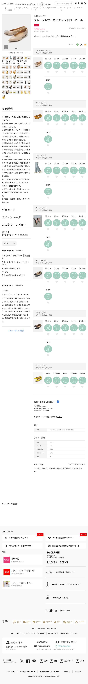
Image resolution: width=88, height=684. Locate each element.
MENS (24, 4)
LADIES (18, 4)
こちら (51, 408)
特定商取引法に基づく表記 (49, 671)
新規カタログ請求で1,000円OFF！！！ (63, 546)
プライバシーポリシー (27, 671)
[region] (44, 3)
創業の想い (41, 633)
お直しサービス (37, 622)
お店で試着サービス (79, 622)
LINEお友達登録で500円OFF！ (67, 537)
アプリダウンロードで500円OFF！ (19, 546)
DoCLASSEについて (17, 633)
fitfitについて (30, 633)
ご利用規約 (10, 671)
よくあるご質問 (53, 633)
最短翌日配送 (26, 622)
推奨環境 (67, 671)
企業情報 (78, 671)
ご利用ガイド (5, 622)
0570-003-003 (64, 646)
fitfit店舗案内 (51, 628)
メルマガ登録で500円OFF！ (23, 537)
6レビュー (24, 234)
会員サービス (57, 622)
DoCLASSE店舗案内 (38, 628)
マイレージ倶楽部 (67, 622)
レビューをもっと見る (16, 330)
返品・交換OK (17, 622)
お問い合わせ (64, 633)
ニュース (74, 633)
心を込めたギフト (47, 622)
